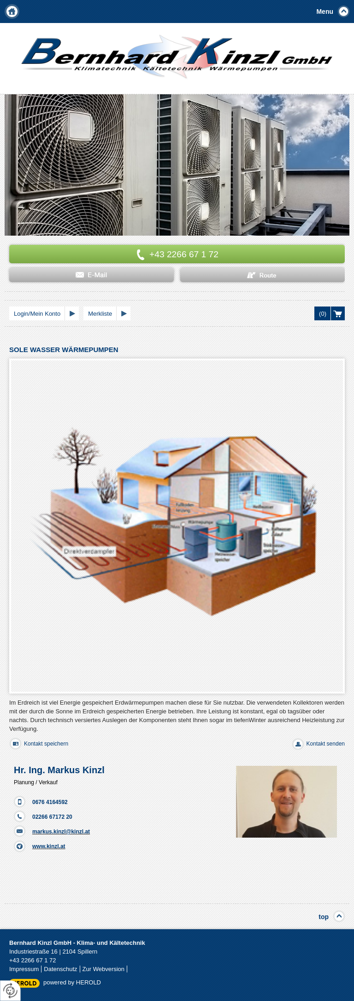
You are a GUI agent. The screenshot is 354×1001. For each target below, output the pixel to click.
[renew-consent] (10, 990)
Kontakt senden (326, 744)
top (324, 916)
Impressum (24, 969)
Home (12, 11)
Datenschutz (60, 969)
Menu (324, 11)
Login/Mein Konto (37, 313)
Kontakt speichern (46, 744)
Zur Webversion (104, 969)
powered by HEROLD (72, 982)
